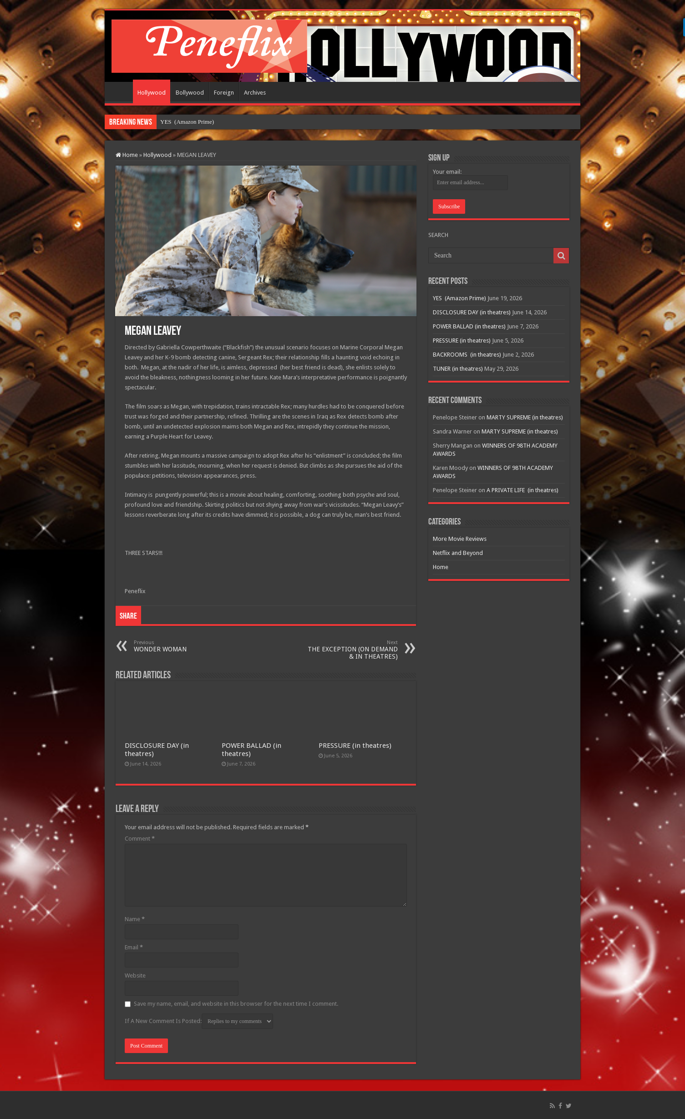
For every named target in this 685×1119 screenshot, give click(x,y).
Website (135, 975)
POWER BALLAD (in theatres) (469, 326)
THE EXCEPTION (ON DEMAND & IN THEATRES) (351, 650)
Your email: (447, 171)
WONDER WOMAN (180, 646)
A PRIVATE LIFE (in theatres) (522, 490)
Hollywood (151, 92)
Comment (140, 838)
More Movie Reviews (460, 538)
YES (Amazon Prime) (187, 121)
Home (121, 91)
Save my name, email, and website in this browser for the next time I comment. (236, 1003)
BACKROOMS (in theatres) (467, 354)
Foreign (224, 92)
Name (135, 919)
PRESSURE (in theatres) (355, 745)
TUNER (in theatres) (458, 368)
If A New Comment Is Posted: (199, 1021)
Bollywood (190, 92)
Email (134, 947)
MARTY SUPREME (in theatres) (525, 417)
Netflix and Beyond (458, 552)
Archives (255, 92)
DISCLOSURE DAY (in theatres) (472, 312)
